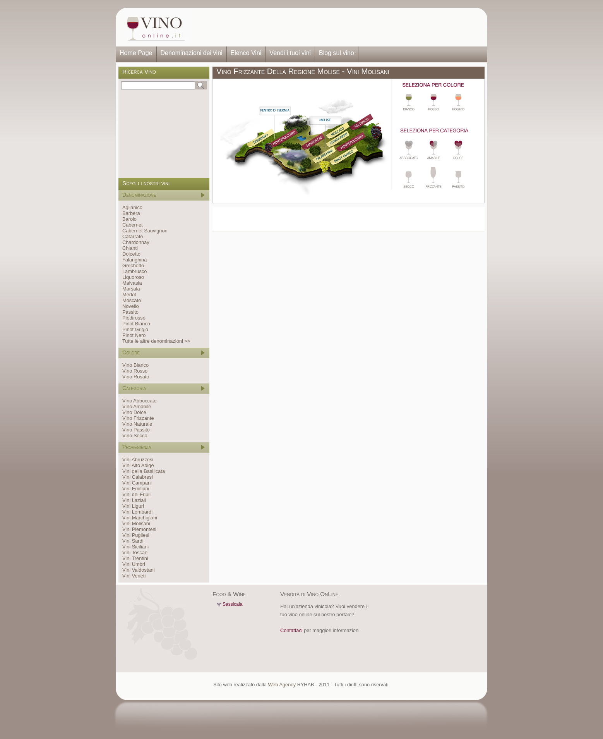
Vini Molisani (136, 523)
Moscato (131, 300)
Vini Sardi (133, 541)
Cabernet (132, 225)
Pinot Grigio (135, 329)
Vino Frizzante (138, 418)
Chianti (130, 248)
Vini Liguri (133, 506)
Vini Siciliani (135, 547)
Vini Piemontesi (139, 529)
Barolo (129, 219)
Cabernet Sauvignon (145, 231)
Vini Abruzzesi (137, 459)
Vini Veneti (134, 576)
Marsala (131, 289)
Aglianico (132, 207)
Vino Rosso (134, 371)
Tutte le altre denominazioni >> (156, 341)
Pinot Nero (134, 335)
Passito (130, 312)
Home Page (136, 53)
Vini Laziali (134, 500)
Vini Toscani (135, 552)
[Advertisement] (339, 27)
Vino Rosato (135, 377)
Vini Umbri (133, 564)
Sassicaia (232, 604)
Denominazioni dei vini (192, 53)
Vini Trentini (135, 558)
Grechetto (133, 265)
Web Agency (282, 684)
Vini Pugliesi (135, 535)
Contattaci (291, 630)
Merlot (129, 294)
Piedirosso (134, 318)
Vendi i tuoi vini (290, 53)
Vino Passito (136, 430)
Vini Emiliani (135, 489)
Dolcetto (131, 254)
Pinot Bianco (136, 324)
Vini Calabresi (137, 477)
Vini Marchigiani (139, 518)
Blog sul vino (336, 53)
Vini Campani (137, 483)
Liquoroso (133, 277)
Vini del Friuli (136, 494)
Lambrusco (134, 271)
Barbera (131, 213)
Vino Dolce (134, 412)
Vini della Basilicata (143, 471)
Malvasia (132, 283)
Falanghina (134, 260)
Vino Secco (134, 435)
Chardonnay (135, 242)
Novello (130, 306)
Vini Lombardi (137, 512)
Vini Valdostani (138, 570)
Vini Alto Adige (138, 465)
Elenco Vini (246, 53)
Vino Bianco (135, 365)
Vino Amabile (136, 406)
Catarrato (132, 236)
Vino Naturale (137, 424)
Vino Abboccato (139, 401)
